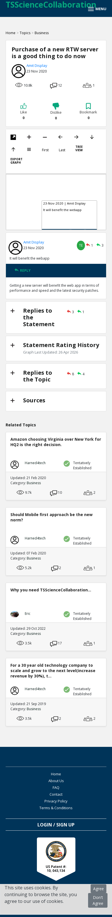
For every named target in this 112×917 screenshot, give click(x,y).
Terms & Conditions (56, 807)
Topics (25, 32)
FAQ (56, 787)
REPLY (22, 270)
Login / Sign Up (56, 825)
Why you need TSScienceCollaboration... (50, 590)
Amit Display (36, 65)
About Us (56, 780)
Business (42, 32)
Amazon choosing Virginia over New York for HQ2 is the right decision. (55, 441)
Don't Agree (98, 900)
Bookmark (88, 111)
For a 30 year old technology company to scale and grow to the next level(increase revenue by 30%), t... (52, 670)
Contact (56, 794)
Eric (27, 613)
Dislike (56, 111)
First (45, 150)
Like (23, 111)
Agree (98, 888)
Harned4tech (35, 462)
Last (62, 150)
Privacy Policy (56, 801)
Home (10, 32)
